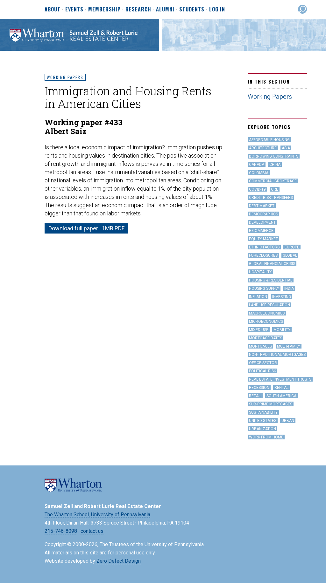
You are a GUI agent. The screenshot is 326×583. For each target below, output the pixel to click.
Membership (104, 9)
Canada (256, 164)
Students (191, 9)
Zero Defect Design (118, 561)
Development (262, 222)
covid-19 (257, 189)
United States (262, 420)
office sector (263, 363)
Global (290, 255)
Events (74, 9)
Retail (255, 396)
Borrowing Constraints (273, 156)
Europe (292, 247)
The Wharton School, (67, 515)
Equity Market (263, 239)
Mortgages (260, 346)
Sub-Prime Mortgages (270, 404)
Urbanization (262, 429)
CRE (274, 189)
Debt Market (261, 206)
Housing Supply (264, 288)
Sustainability (263, 412)
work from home (266, 437)
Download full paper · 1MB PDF (86, 228)
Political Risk (262, 371)
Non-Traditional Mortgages (277, 354)
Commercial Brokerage (273, 181)
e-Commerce (261, 230)
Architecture (263, 148)
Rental (281, 387)
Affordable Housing (269, 140)
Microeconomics (266, 321)
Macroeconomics (267, 313)
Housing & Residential (270, 280)
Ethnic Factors (264, 247)
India (289, 288)
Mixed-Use (258, 330)
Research (138, 9)
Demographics (263, 214)
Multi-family (288, 346)
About (52, 9)
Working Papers (65, 77)
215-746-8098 (61, 531)
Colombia (258, 173)
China (274, 164)
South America (281, 396)
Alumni (165, 9)
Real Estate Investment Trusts (280, 379)
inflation (258, 297)
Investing (281, 297)
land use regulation (269, 305)
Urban (287, 420)
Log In (217, 9)
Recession (259, 387)
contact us (92, 531)
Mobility (281, 330)
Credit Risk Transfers (271, 197)
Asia (286, 148)
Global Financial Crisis (272, 263)
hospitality (260, 272)
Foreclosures (263, 255)
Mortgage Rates (265, 338)
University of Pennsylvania (120, 515)
